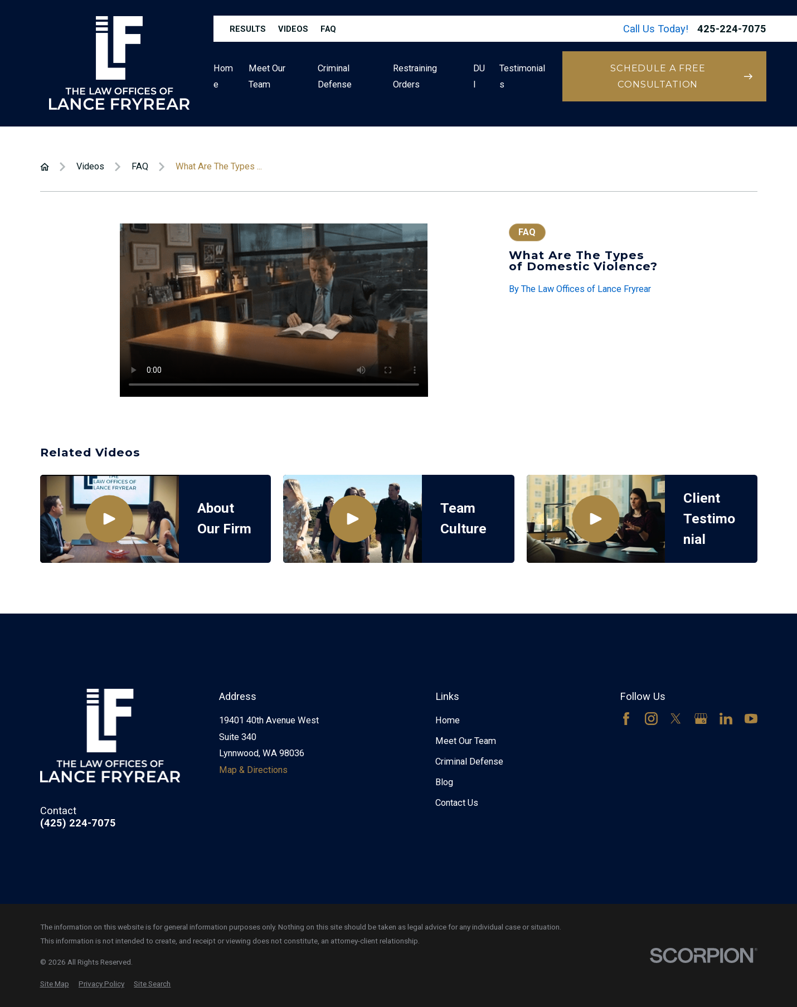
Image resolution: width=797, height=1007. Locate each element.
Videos (293, 29)
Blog (444, 782)
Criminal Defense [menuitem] (335, 76)
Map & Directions (253, 770)
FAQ (328, 29)
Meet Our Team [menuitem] (267, 76)
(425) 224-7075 (78, 823)
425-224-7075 (731, 29)
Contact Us (456, 802)
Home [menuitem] (223, 76)
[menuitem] (54, 984)
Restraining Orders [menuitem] (415, 76)
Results (248, 29)
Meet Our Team (465, 741)
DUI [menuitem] (479, 76)
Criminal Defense (469, 761)
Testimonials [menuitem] (522, 76)
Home (447, 720)
